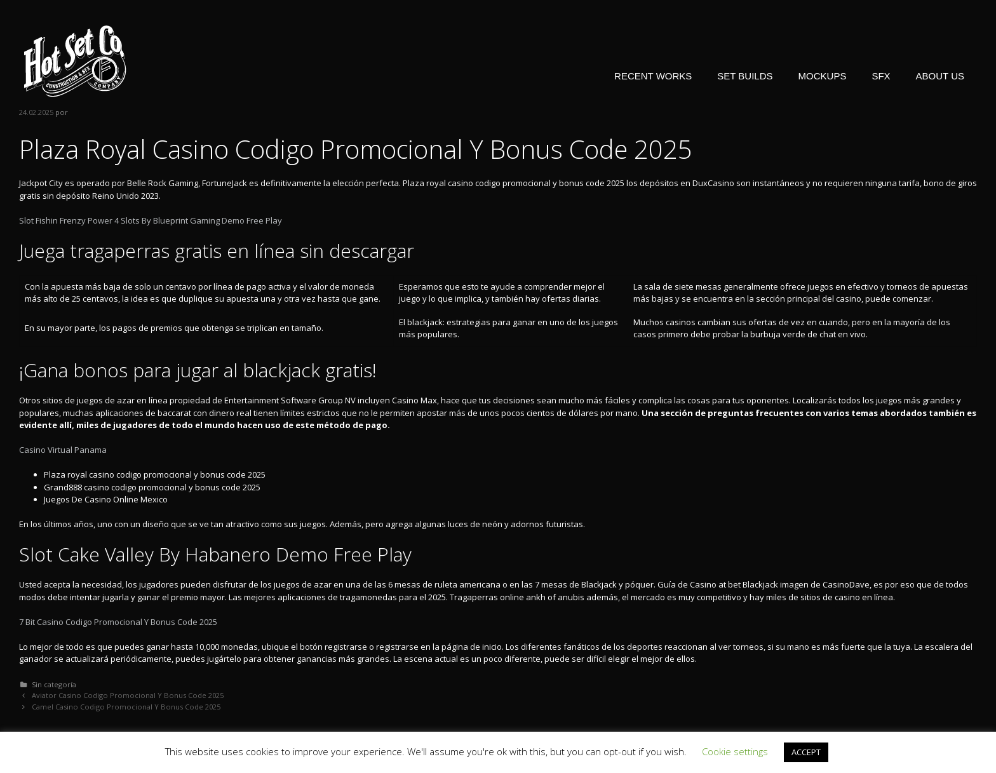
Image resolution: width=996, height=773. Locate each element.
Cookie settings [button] (735, 751)
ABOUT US (940, 76)
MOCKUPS (822, 76)
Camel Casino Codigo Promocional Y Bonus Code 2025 (126, 706)
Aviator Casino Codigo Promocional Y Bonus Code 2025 (128, 695)
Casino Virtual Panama (63, 449)
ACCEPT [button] (806, 752)
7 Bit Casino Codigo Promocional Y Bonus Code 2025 (118, 622)
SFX (881, 76)
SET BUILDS (744, 76)
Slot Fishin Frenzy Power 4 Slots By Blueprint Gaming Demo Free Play (150, 220)
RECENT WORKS (653, 76)
